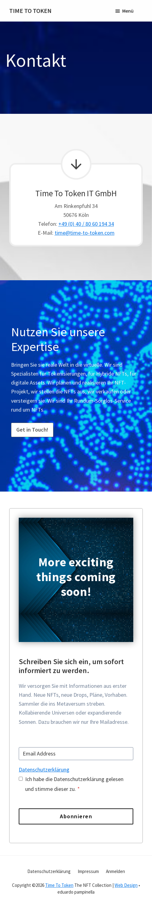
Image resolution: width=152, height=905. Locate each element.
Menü (128, 11)
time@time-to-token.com (85, 232)
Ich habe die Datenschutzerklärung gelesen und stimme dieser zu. (74, 783)
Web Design (126, 885)
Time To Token (59, 885)
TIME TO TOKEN (30, 10)
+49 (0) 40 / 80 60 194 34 (86, 223)
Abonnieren (76, 816)
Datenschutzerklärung (44, 769)
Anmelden (115, 871)
